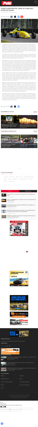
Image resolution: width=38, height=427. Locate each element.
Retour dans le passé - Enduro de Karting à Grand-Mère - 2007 (28, 145)
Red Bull (5, 179)
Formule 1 (5, 181)
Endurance (22, 375)
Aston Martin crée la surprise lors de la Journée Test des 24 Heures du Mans (9, 126)
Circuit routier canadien (24, 382)
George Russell (15, 179)
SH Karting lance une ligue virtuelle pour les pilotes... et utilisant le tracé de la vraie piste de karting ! (21, 358)
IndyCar (9, 179)
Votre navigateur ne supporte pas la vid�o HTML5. (19, 245)
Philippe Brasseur (14, 12)
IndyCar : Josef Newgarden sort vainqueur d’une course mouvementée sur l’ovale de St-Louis (28, 126)
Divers (2, 388)
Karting (2, 385)
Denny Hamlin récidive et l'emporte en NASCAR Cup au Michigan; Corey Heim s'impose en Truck (21, 206)
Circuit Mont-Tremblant (23, 179)
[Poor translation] (4, 407)
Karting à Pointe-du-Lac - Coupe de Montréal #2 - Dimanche (8, 145)
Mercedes (30, 179)
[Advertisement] (19, 159)
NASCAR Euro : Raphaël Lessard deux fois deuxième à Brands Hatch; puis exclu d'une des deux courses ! (21, 216)
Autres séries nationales (24, 385)
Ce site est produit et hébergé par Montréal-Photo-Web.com (19, 396)
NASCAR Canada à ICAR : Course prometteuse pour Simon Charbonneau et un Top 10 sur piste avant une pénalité (21, 369)
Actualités (10, 191)
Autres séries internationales (7, 382)
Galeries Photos (28, 191)
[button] (2, 424)
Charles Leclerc (11, 181)
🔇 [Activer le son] (27, 252)
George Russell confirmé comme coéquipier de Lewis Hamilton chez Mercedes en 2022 (20, 363)
